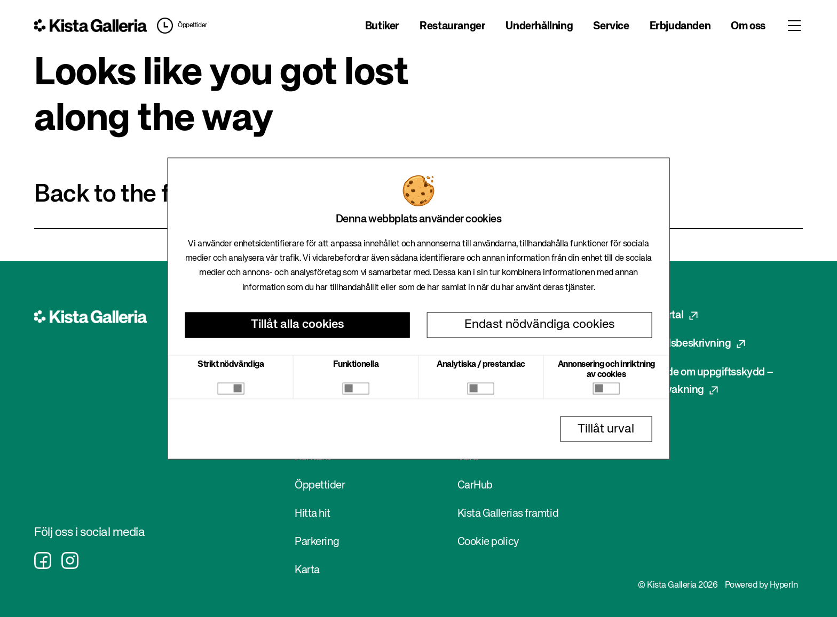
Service (611, 26)
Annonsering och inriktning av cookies (606, 369)
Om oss (748, 26)
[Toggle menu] (794, 25)
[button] (179, 26)
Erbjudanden (680, 26)
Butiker (382, 26)
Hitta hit (312, 513)
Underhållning (539, 26)
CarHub (475, 485)
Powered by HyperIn (761, 585)
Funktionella (356, 364)
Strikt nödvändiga (231, 364)
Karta (307, 570)
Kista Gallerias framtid (508, 513)
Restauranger (452, 26)
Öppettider (192, 25)
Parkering (317, 542)
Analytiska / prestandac (481, 364)
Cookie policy (488, 542)
